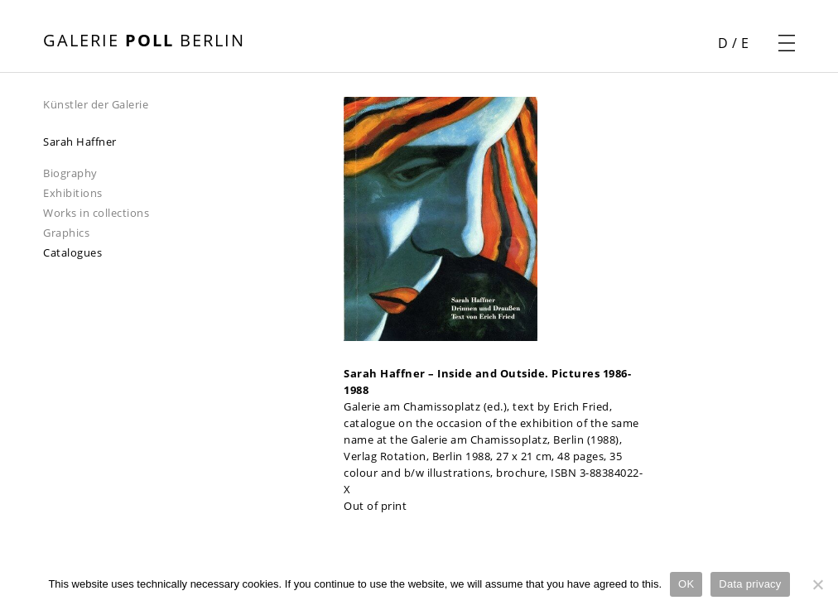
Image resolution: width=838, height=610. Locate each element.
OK (686, 584)
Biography (70, 173)
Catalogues (72, 252)
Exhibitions (73, 192)
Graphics (66, 232)
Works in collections (96, 212)
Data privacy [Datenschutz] (750, 584)
